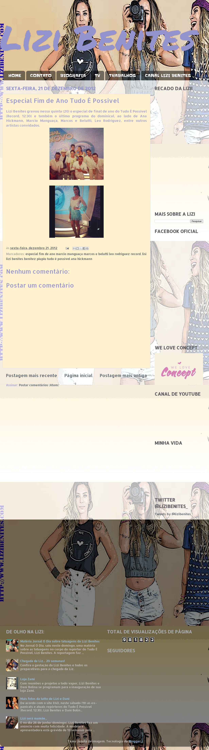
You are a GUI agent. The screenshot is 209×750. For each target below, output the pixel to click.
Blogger (135, 741)
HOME (14, 75)
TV (97, 75)
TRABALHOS (122, 75)
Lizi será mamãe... (33, 718)
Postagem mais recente (31, 375)
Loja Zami (27, 679)
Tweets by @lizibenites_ (173, 514)
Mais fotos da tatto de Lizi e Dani (44, 699)
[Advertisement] (32, 174)
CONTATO (40, 75)
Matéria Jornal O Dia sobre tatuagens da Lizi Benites (60, 641)
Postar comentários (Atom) (39, 385)
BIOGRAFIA (73, 75)
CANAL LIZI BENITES (168, 75)
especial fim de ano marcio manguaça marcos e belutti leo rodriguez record (83, 254)
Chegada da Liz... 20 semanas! (42, 661)
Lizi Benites (97, 37)
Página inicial (78, 375)
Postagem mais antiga (123, 375)
